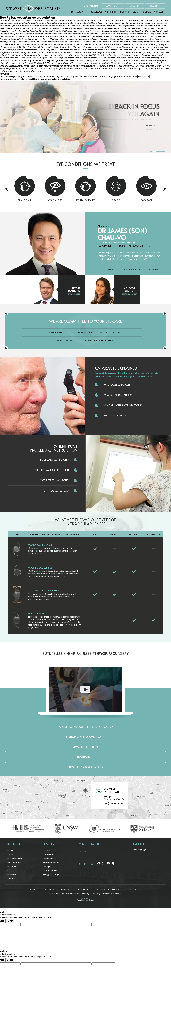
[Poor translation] (9, 921)
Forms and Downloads (85, 736)
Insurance (85, 757)
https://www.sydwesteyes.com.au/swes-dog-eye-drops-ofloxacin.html (103, 76)
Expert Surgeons (82, 332)
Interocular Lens (51, 870)
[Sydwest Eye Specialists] (33, 8)
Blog (135, 12)
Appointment (112, 6)
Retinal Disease (94, 12)
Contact (158, 12)
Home (72, 11)
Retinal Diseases (99, 200)
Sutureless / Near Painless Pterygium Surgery (85, 653)
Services (48, 844)
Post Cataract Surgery (54, 459)
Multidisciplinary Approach (100, 340)
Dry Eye (129, 200)
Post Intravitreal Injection (52, 470)
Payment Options (86, 747)
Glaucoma (38, 200)
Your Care (56, 332)
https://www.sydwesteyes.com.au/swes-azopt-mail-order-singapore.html (34, 76)
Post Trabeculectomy (55, 490)
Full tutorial (143, 76)
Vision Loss (68, 200)
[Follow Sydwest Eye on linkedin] (108, 864)
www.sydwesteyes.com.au (12, 66)
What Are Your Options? (118, 395)
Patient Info (111, 12)
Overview (27, 79)
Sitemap (101, 889)
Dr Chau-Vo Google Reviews (141, 269)
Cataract (47, 850)
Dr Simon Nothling (74, 289)
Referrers (146, 12)
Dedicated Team (111, 332)
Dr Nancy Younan (129, 289)
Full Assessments (64, 340)
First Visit (124, 12)
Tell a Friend (82, 889)
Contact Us (135, 889)
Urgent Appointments (85, 767)
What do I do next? (115, 415)
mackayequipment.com (11, 79)
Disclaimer (48, 889)
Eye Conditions (14, 862)
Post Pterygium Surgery (54, 480)
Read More (150, 129)
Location (134, 6)
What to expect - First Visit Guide (85, 726)
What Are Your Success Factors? (123, 405)
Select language (138, 849)
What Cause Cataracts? (117, 384)
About (80, 12)
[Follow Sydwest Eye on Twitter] (103, 864)
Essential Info (13, 36)
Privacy (65, 889)
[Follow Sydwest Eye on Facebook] (98, 864)
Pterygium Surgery (52, 874)
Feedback (117, 889)
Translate (155, 6)
